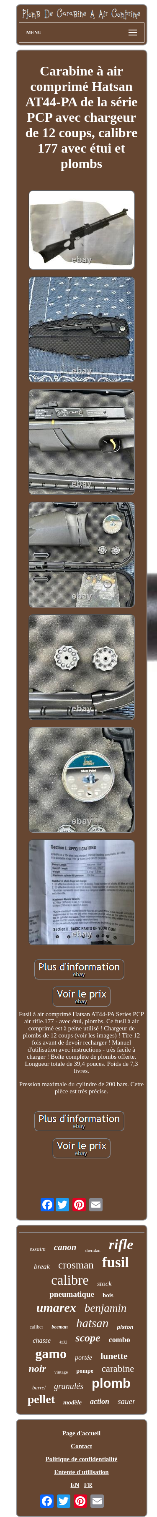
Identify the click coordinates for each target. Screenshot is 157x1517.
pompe (84, 1371)
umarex (56, 1307)
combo (119, 1340)
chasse (42, 1340)
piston (125, 1327)
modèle (72, 1402)
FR (88, 1485)
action (99, 1401)
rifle (121, 1244)
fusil (115, 1262)
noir (37, 1368)
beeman (59, 1327)
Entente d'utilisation (81, 1472)
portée (83, 1357)
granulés (68, 1386)
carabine (118, 1369)
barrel (39, 1387)
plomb (111, 1383)
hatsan (92, 1323)
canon (65, 1247)
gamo (51, 1353)
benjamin (106, 1308)
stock (104, 1284)
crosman (76, 1265)
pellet (41, 1399)
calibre (70, 1280)
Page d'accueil (81, 1433)
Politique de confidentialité (82, 1459)
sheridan (92, 1250)
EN (74, 1485)
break (42, 1267)
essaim (38, 1249)
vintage (61, 1371)
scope (87, 1338)
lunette (114, 1356)
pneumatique (71, 1294)
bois (108, 1295)
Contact (81, 1446)
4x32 (63, 1342)
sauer (126, 1401)
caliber (37, 1327)
